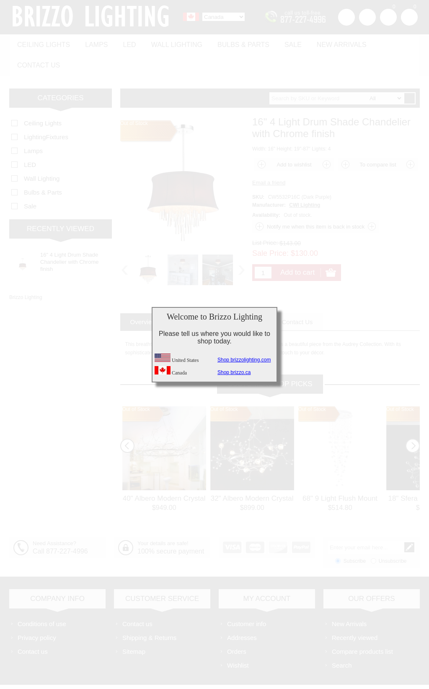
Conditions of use (42, 599)
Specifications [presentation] (196, 297)
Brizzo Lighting (25, 273)
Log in (367, 17)
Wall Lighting (169, 42)
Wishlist (238, 641)
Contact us (387, 42)
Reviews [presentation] (249, 297)
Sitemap (133, 627)
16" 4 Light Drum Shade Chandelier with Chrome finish (69, 237)
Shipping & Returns (149, 613)
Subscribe (355, 537)
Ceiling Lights (42, 42)
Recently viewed (354, 613)
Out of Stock (136, 385)
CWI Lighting (304, 181)
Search (342, 641)
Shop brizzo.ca (234, 372)
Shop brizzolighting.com (244, 360)
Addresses (242, 613)
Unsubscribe (393, 537)
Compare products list (362, 627)
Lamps (93, 42)
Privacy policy (37, 613)
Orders (236, 627)
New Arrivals (328, 42)
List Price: (265, 218)
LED (124, 42)
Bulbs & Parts (234, 42)
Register (346, 17)
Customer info (246, 599)
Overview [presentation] (143, 297)
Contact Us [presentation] (297, 297)
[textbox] (336, 74)
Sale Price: (270, 229)
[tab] (143, 297)
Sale (281, 42)
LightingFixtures (46, 112)
